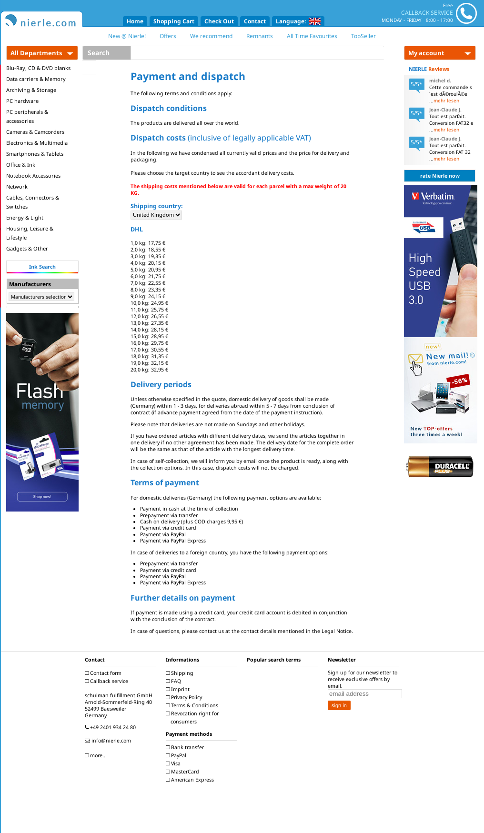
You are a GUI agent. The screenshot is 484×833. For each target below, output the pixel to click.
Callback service (107, 681)
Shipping (180, 673)
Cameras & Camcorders (35, 131)
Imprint (179, 689)
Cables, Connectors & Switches (32, 202)
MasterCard (183, 771)
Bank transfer (186, 747)
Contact (255, 21)
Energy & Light (24, 217)
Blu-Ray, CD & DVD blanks (38, 67)
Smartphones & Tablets (34, 153)
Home (135, 21)
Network (17, 186)
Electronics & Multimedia (37, 142)
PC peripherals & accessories (27, 116)
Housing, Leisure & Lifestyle (29, 233)
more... (97, 755)
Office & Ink (20, 164)
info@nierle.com (109, 740)
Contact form (104, 673)
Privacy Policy (185, 697)
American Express (191, 779)
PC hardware (22, 100)
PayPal (177, 755)
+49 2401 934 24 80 (111, 727)
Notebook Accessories (33, 175)
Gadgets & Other (27, 248)
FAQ (174, 681)
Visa (174, 763)
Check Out (219, 21)
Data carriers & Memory (36, 78)
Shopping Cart (173, 21)
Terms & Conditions (193, 705)
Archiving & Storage (31, 89)
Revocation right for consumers (193, 717)
